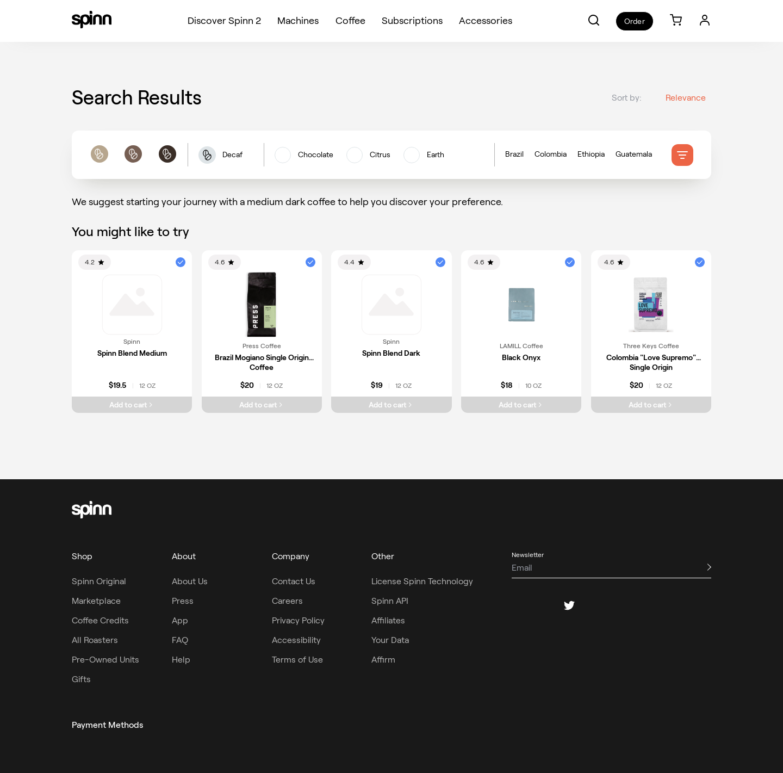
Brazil (514, 154)
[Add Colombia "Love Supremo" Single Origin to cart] (651, 405)
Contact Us (293, 581)
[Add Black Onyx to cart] (521, 405)
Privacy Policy (298, 620)
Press (183, 600)
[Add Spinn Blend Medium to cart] (132, 405)
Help (181, 659)
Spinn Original (99, 581)
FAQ (180, 640)
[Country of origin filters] (588, 155)
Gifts (81, 679)
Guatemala (634, 154)
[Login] (704, 20)
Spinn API (389, 600)
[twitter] (569, 605)
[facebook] (517, 605)
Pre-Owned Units (105, 659)
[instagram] (543, 605)
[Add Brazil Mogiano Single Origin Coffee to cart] (262, 405)
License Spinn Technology (422, 581)
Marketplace (96, 600)
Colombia (551, 154)
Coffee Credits (100, 620)
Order (634, 21)
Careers (287, 600)
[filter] (682, 155)
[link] (676, 21)
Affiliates (388, 620)
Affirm (383, 659)
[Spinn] (91, 20)
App (180, 620)
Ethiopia (591, 154)
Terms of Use (297, 659)
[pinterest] (595, 605)
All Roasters (95, 640)
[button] (593, 20)
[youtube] (621, 605)
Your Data (390, 640)
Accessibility (296, 640)
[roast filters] (133, 155)
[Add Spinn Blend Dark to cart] (391, 405)
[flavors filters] (379, 155)
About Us (190, 581)
